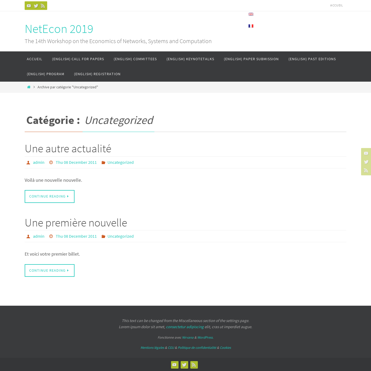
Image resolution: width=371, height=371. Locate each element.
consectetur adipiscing (185, 326)
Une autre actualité (68, 148)
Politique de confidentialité (197, 347)
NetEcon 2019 (59, 28)
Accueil (336, 5)
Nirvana (188, 337)
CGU (171, 347)
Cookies (225, 347)
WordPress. (205, 337)
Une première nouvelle (76, 222)
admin (38, 162)
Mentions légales (152, 347)
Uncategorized (120, 162)
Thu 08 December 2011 (76, 162)
